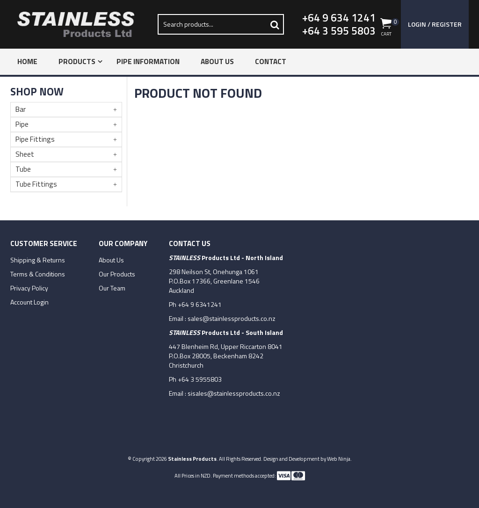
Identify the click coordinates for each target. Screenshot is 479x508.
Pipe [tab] (22, 124)
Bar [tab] (20, 109)
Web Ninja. (339, 459)
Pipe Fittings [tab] (35, 139)
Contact (270, 61)
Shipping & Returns (37, 260)
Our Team (112, 288)
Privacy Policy (29, 288)
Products (76, 61)
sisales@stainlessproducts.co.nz (234, 393)
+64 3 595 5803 (339, 31)
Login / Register (435, 24)
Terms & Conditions (37, 274)
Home (27, 61)
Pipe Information (148, 61)
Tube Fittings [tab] (36, 184)
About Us (217, 61)
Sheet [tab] (24, 154)
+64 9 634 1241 (339, 18)
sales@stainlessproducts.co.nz (232, 318)
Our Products (117, 274)
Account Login (29, 302)
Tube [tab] (23, 169)
